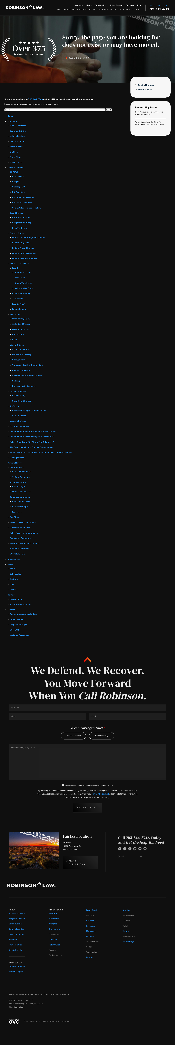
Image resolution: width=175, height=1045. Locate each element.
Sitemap (66, 1021)
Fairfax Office (16, 599)
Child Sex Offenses (21, 324)
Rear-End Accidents (22, 471)
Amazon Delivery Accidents (23, 522)
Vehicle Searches (20, 415)
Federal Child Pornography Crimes (28, 237)
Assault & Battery (20, 349)
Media (10, 564)
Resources (55, 1021)
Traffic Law (15, 406)
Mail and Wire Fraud (24, 288)
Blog (139, 5)
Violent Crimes (17, 345)
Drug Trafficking (19, 228)
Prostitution (18, 334)
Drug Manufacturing (21, 222)
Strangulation (18, 360)
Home (59, 10)
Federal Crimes (17, 233)
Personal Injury (108, 10)
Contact (125, 10)
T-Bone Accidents (21, 477)
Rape (14, 339)
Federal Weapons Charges (24, 258)
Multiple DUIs (18, 176)
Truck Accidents (18, 482)
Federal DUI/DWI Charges (24, 253)
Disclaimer (43, 1021)
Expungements (17, 457)
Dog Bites (14, 517)
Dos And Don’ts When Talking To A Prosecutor (32, 436)
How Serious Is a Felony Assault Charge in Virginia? (149, 113)
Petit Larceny (18, 395)
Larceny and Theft (18, 391)
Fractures (17, 512)
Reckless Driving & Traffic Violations (29, 410)
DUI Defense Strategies (23, 197)
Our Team (69, 10)
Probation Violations (19, 426)
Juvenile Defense (18, 421)
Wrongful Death (17, 554)
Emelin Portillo (16, 162)
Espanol (137, 10)
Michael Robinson (18, 125)
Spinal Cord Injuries (21, 506)
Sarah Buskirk (16, 146)
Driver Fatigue (18, 486)
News (89, 5)
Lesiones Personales (19, 635)
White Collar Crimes (19, 263)
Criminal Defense (87, 10)
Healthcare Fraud (23, 272)
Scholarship (100, 5)
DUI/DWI (14, 172)
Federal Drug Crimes (22, 242)
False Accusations (20, 329)
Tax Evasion (17, 298)
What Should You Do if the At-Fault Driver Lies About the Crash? (150, 123)
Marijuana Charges (21, 217)
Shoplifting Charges (21, 401)
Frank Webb (15, 157)
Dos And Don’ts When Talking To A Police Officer (33, 431)
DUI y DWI (14, 630)
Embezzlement (19, 309)
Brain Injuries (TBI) (21, 501)
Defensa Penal (16, 619)
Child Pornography (21, 319)
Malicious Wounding (21, 354)
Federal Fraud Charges (23, 248)
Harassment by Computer (24, 386)
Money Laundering (21, 293)
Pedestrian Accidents (20, 538)
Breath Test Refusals (22, 202)
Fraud (15, 268)
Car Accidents (17, 467)
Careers (79, 5)
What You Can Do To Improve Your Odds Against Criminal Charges (41, 452)
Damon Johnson (17, 141)
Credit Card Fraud (23, 283)
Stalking (16, 381)
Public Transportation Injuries (24, 533)
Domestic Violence (21, 370)
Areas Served (116, 5)
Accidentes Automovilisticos (23, 614)
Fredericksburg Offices (21, 604)
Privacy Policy (30, 1021)
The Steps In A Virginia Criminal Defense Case (31, 447)
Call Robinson (79, 58)
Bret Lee (14, 152)
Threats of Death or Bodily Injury (27, 365)
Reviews (130, 5)
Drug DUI (16, 181)
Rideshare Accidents (20, 527)
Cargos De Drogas (18, 624)
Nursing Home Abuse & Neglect (24, 543)
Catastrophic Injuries (20, 497)
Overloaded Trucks (21, 492)
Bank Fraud (20, 278)
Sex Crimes (15, 314)
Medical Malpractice (19, 548)
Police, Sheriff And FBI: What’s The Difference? (32, 442)
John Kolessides (17, 136)
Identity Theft (18, 304)
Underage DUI (18, 187)
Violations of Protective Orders (27, 375)
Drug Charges (16, 213)
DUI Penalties (18, 192)
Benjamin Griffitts (18, 131)
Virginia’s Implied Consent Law (26, 208)
